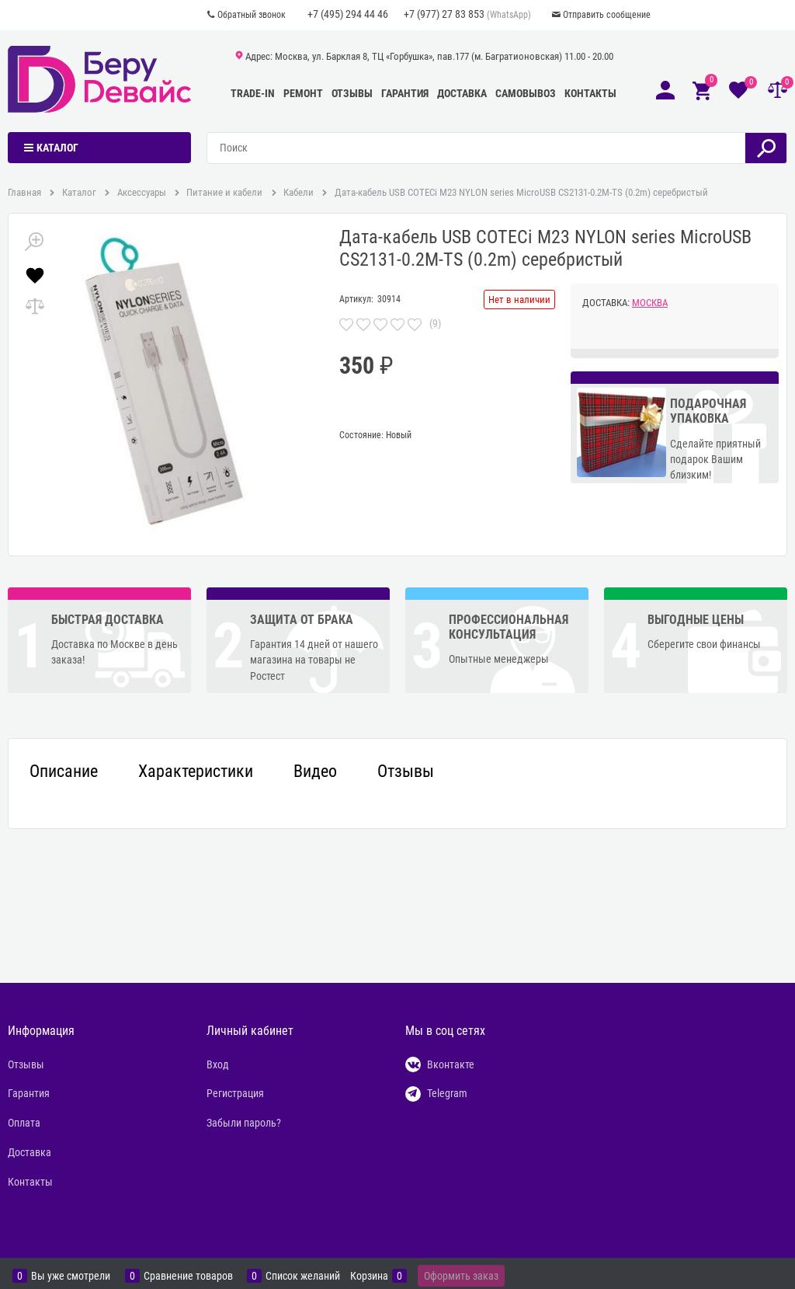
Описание (64, 771)
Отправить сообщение (607, 14)
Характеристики (195, 771)
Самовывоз (525, 93)
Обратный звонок (251, 14)
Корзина (369, 1276)
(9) (435, 323)
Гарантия (405, 93)
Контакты (590, 93)
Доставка (462, 93)
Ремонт (303, 93)
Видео (315, 771)
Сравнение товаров (188, 1276)
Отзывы (352, 93)
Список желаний (303, 1276)
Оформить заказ (461, 1276)
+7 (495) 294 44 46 (347, 14)
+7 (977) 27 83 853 (444, 14)
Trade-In (253, 93)
